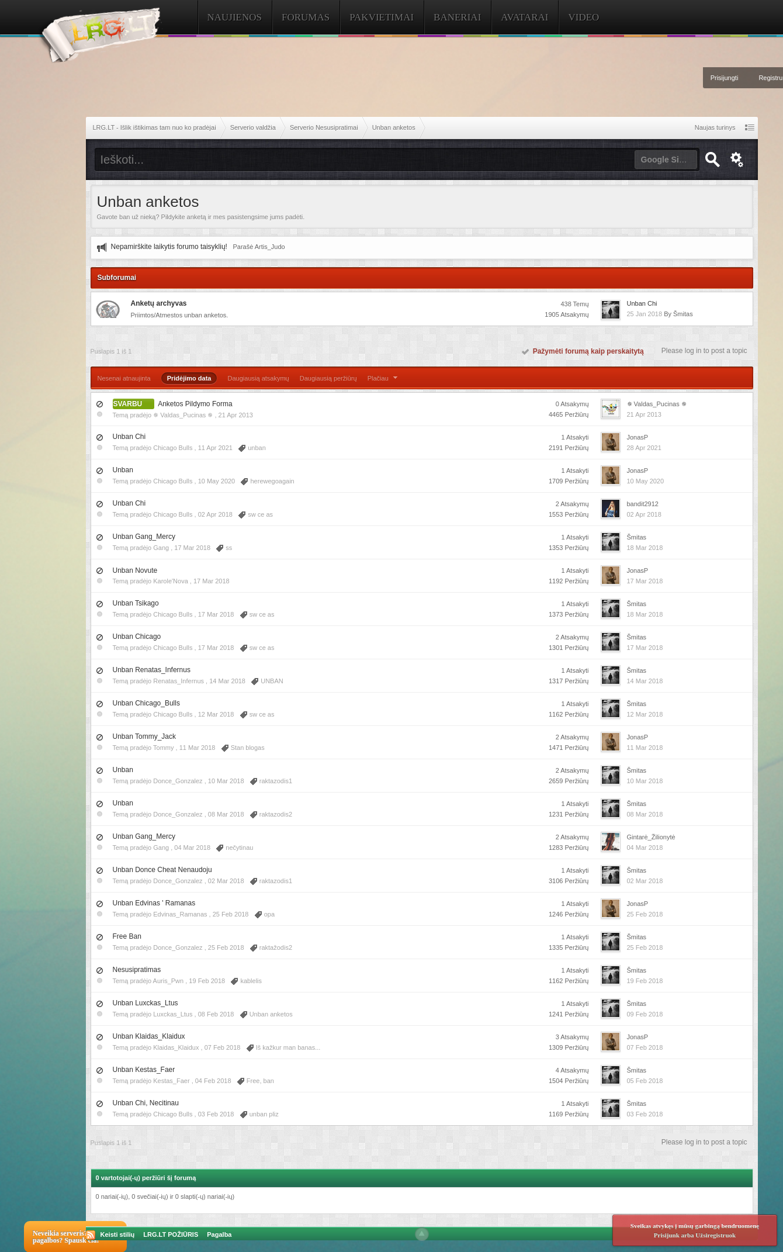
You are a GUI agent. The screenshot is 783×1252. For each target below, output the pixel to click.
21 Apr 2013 (644, 414)
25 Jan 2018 (645, 313)
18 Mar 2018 (645, 547)
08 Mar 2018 (645, 814)
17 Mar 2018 (645, 581)
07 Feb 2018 (645, 1047)
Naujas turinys (715, 127)
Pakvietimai (381, 17)
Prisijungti (725, 77)
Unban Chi (642, 303)
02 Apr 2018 (644, 514)
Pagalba (219, 1234)
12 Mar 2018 (645, 714)
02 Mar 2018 (645, 880)
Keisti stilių (118, 1234)
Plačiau (384, 378)
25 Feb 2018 (645, 914)
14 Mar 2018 (645, 680)
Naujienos (234, 17)
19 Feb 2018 (645, 980)
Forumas (306, 17)
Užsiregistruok (715, 1235)
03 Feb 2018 (645, 1114)
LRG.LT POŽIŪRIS (170, 1234)
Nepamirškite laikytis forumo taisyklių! (169, 247)
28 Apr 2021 (644, 447)
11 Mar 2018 (645, 747)
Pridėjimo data (189, 378)
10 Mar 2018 (645, 780)
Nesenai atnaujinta (124, 378)
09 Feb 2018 (645, 1014)
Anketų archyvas (159, 303)
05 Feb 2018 (645, 1080)
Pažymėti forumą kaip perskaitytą (583, 351)
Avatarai (524, 17)
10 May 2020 (645, 481)
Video (583, 17)
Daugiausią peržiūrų (328, 378)
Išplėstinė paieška (737, 159)
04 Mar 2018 (645, 847)
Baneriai (457, 17)
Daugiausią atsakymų (258, 378)
